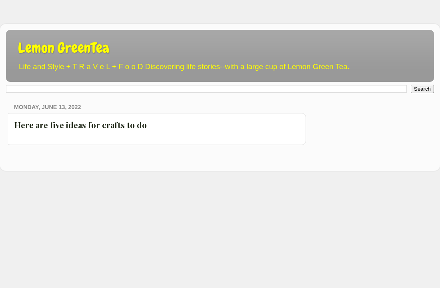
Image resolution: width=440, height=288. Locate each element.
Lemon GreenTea (63, 48)
